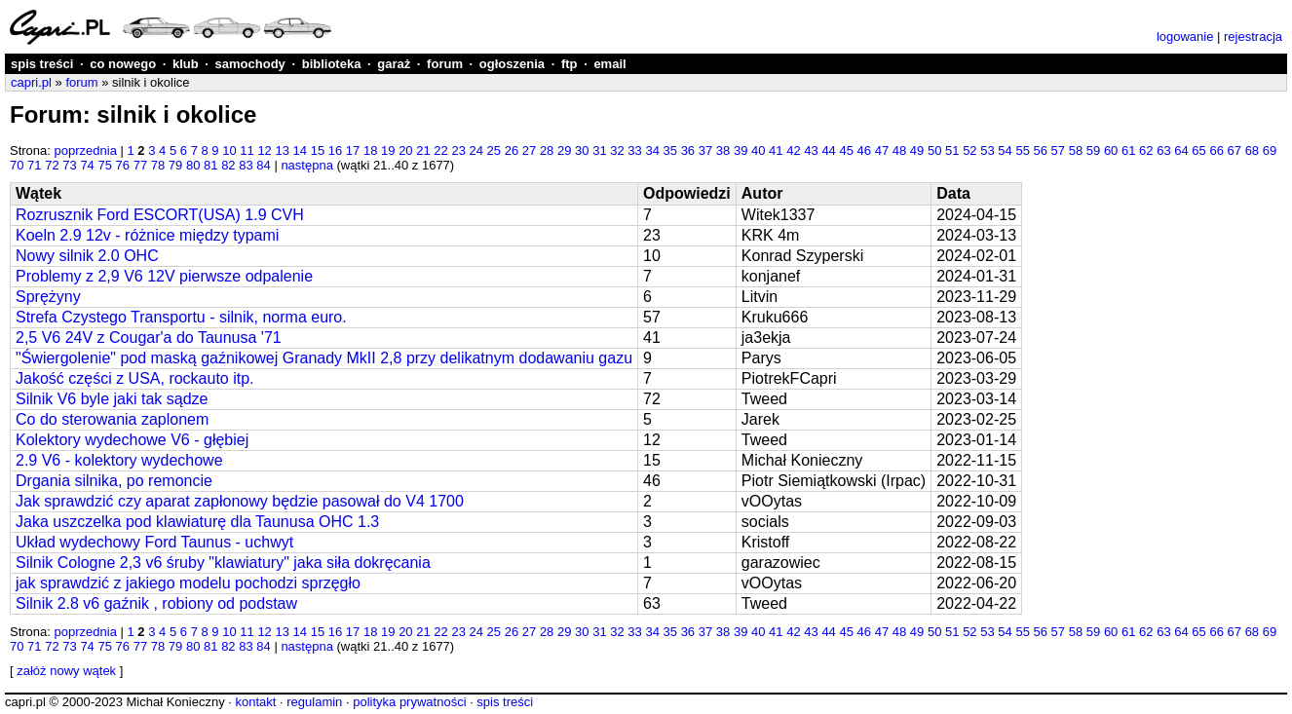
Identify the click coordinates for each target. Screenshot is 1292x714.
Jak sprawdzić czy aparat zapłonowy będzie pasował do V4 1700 (240, 501)
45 (846, 150)
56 (1040, 150)
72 (51, 165)
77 (140, 165)
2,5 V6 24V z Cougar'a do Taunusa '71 (149, 337)
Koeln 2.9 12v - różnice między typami (147, 235)
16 (335, 150)
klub (185, 63)
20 (405, 150)
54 (1004, 150)
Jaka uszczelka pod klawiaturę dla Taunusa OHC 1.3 (197, 521)
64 (1181, 150)
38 (723, 150)
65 (1198, 150)
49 (917, 150)
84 (263, 165)
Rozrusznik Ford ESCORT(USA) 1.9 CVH (160, 215)
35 (670, 150)
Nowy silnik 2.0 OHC (87, 255)
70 (16, 165)
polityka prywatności (409, 702)
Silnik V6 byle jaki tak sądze (112, 399)
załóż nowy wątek (66, 670)
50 (934, 150)
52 (969, 150)
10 (229, 150)
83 (245, 165)
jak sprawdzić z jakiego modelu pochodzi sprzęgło (188, 583)
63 (1163, 150)
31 (599, 150)
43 (810, 150)
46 (864, 150)
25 (494, 150)
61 (1128, 150)
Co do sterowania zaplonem (112, 419)
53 (987, 150)
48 (899, 150)
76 (123, 165)
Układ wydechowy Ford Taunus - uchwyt (154, 542)
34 (652, 150)
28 (546, 150)
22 (440, 150)
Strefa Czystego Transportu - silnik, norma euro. (181, 317)
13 (281, 150)
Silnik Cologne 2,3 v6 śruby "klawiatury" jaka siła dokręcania (223, 562)
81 (210, 165)
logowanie (1185, 36)
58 (1076, 150)
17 (353, 150)
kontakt (255, 702)
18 (370, 150)
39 (740, 150)
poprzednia (86, 150)
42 (793, 150)
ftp (569, 63)
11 (246, 150)
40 (758, 150)
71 (34, 165)
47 (882, 150)
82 (228, 165)
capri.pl (31, 82)
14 (300, 150)
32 (617, 150)
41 (775, 150)
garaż (393, 63)
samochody (250, 63)
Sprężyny (48, 296)
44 (828, 150)
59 (1093, 150)
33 (634, 150)
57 (1058, 150)
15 (317, 150)
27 (529, 150)
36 (688, 150)
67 (1234, 150)
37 (705, 150)
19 (388, 150)
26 (511, 150)
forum (445, 63)
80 (193, 165)
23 (458, 150)
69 (1269, 150)
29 (564, 150)
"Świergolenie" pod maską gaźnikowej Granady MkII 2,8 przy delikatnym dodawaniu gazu (324, 358)
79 (175, 165)
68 (1252, 150)
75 (104, 165)
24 (476, 150)
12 (264, 150)
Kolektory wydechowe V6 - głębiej (132, 440)
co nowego (123, 63)
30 (582, 150)
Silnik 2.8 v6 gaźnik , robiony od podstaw (156, 603)
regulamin (314, 702)
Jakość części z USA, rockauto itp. (135, 378)
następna (307, 165)
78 (158, 165)
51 (952, 150)
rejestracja (1253, 36)
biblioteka (331, 63)
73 (69, 165)
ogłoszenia (512, 63)
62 (1146, 150)
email (609, 63)
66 (1216, 150)
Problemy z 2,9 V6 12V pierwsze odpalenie (164, 276)
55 (1022, 150)
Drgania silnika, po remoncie (114, 480)
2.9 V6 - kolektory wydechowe (119, 460)
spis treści (42, 63)
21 (423, 150)
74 (87, 165)
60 (1111, 150)
